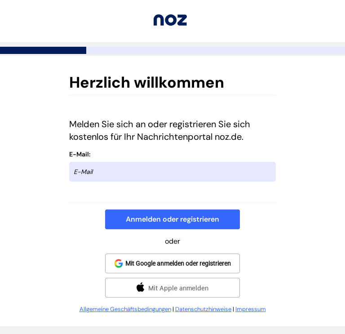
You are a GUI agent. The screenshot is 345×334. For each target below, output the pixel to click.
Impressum (250, 309)
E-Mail (79, 154)
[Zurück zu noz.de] (170, 23)
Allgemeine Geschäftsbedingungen (125, 309)
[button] (172, 219)
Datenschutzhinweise (203, 309)
